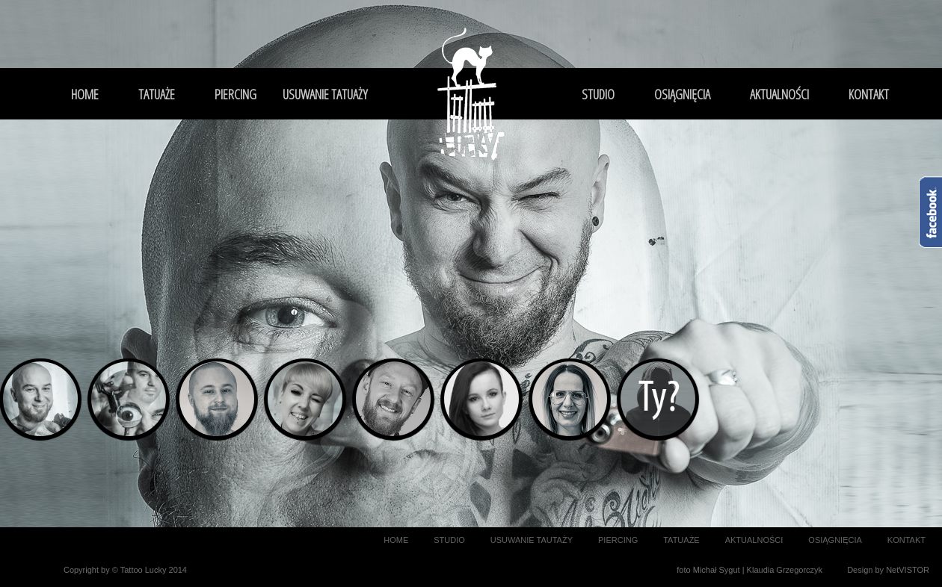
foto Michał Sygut (708, 569)
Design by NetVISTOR (888, 569)
